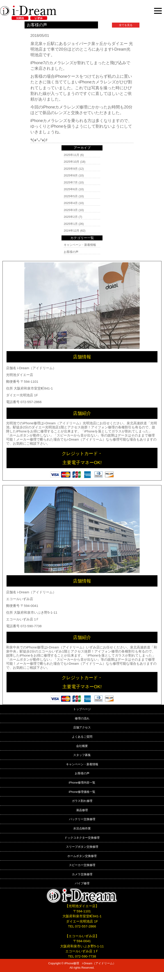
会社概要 (82, 746)
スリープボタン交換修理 (82, 846)
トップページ (82, 709)
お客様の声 (71, 252)
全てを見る (125, 25)
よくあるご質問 (82, 736)
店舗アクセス (82, 727)
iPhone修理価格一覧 (82, 792)
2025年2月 (71, 216)
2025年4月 (71, 203)
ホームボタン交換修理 (82, 856)
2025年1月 (71, 223)
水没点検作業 (82, 828)
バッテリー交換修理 (82, 819)
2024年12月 (71, 230)
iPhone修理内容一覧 (82, 782)
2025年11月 (71, 155)
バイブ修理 (82, 883)
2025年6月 (71, 189)
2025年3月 (71, 210)
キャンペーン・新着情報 (80, 245)
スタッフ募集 (82, 755)
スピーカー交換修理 (82, 865)
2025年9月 (71, 168)
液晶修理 (82, 810)
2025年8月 (71, 175)
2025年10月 (71, 161)
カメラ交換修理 (82, 874)
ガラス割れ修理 (82, 801)
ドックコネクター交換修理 (82, 837)
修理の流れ (82, 718)
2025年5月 (71, 196)
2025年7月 (71, 182)
